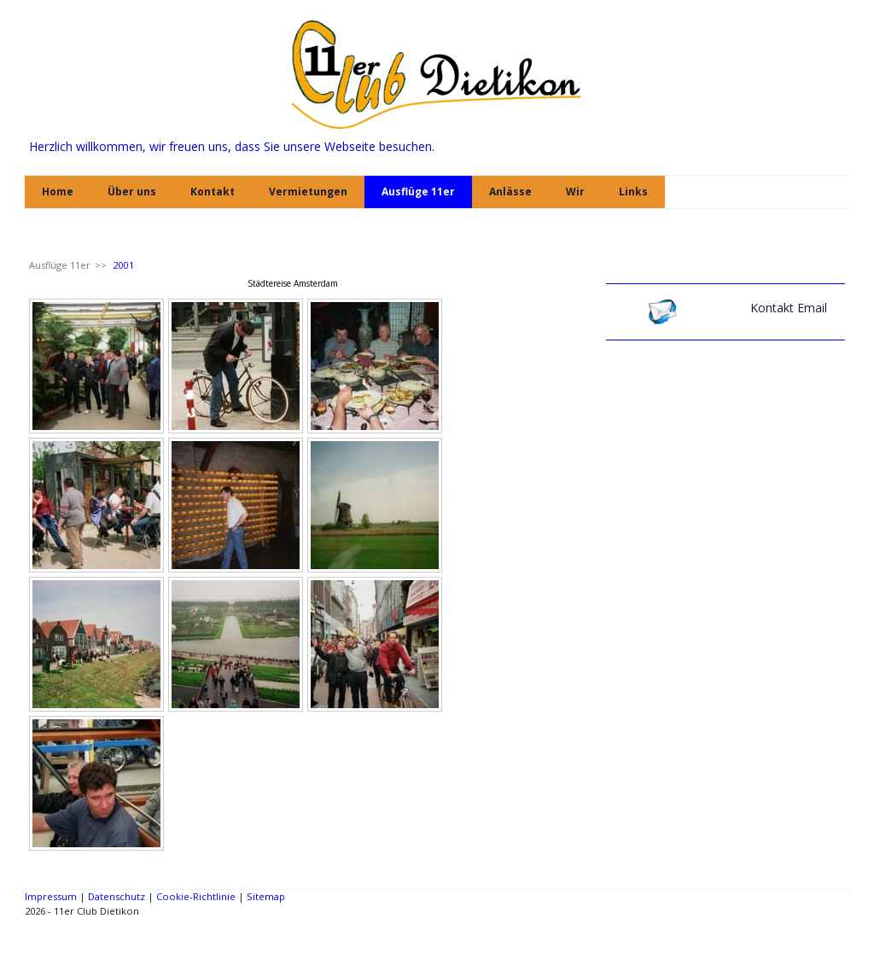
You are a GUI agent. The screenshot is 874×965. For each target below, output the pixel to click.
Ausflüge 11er (418, 191)
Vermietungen (308, 191)
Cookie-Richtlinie (196, 896)
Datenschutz (116, 896)
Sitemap (266, 896)
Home (57, 191)
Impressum (51, 896)
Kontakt (212, 191)
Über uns (132, 191)
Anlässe (510, 191)
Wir (575, 191)
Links (633, 191)
